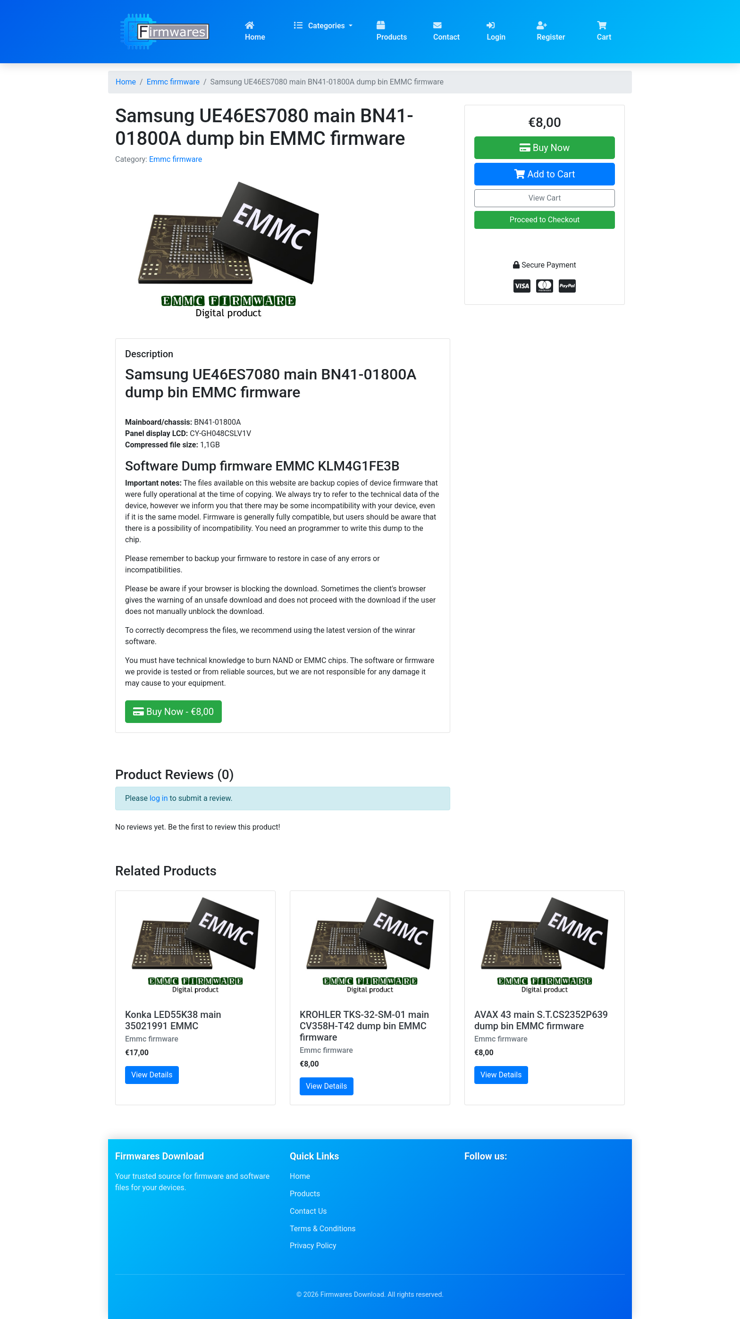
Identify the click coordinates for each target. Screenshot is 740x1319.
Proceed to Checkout (545, 219)
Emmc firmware (175, 159)
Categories (320, 25)
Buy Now (545, 147)
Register (551, 31)
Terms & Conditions (323, 1228)
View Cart (545, 197)
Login (496, 31)
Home (255, 31)
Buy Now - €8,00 (173, 711)
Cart (604, 31)
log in (159, 798)
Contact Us (308, 1211)
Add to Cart (544, 174)
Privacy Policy (313, 1245)
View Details (152, 1074)
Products (392, 31)
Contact (446, 31)
